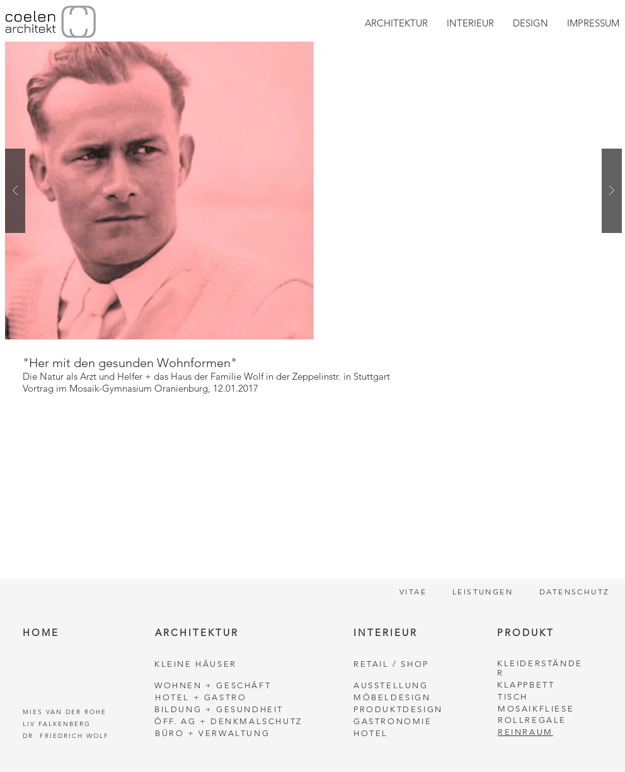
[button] (313, 190)
